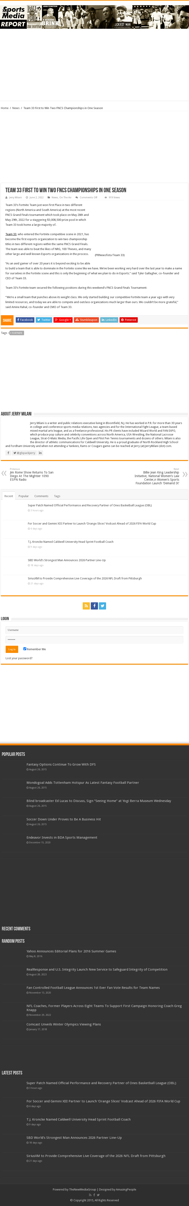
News (16, 108)
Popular (24, 496)
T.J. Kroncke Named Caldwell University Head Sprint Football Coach (70, 541)
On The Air (65, 197)
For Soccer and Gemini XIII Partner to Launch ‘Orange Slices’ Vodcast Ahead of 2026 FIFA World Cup (92, 523)
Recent (8, 496)
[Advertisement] (94, 64)
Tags (57, 496)
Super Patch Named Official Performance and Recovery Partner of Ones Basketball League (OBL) (90, 505)
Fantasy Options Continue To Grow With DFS (61, 764)
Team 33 (10, 234)
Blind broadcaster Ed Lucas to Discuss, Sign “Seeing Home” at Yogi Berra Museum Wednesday (99, 801)
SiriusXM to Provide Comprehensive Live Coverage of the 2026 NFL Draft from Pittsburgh (85, 578)
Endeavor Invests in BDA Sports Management (62, 837)
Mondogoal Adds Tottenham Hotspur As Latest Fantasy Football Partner (83, 783)
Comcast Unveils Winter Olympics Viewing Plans (64, 1024)
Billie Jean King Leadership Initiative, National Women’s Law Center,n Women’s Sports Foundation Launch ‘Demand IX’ (156, 476)
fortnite (17, 333)
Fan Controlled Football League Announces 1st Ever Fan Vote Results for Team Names (93, 988)
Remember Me (34, 649)
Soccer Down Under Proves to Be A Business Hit (64, 819)
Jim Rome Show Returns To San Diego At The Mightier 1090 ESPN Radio (33, 474)
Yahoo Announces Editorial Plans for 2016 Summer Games (71, 951)
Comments (41, 496)
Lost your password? (19, 658)
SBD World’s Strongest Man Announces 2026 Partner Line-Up (67, 560)
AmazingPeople (126, 1189)
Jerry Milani (15, 197)
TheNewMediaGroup (82, 1189)
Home (5, 108)
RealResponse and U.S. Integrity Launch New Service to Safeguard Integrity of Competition (97, 969)
